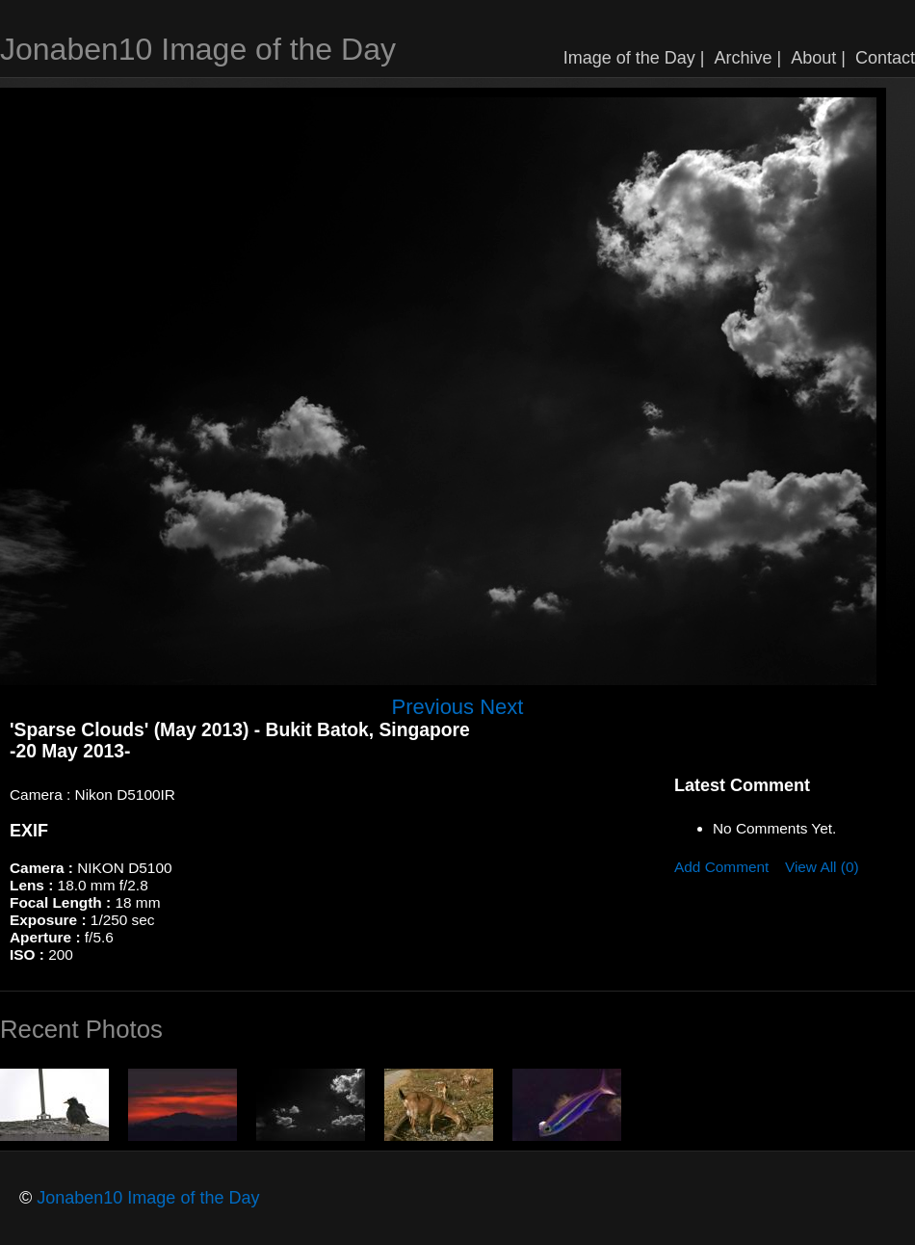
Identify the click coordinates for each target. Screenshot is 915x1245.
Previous (433, 707)
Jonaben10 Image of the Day (198, 49)
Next (501, 707)
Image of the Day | (634, 57)
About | (818, 57)
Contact (885, 57)
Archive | (748, 57)
